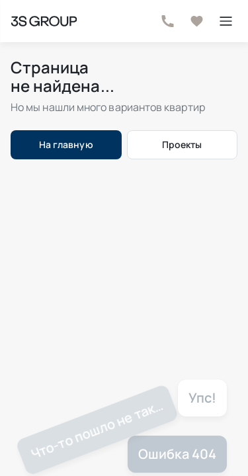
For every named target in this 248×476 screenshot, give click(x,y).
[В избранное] (196, 21)
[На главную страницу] (44, 21)
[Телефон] (167, 21)
